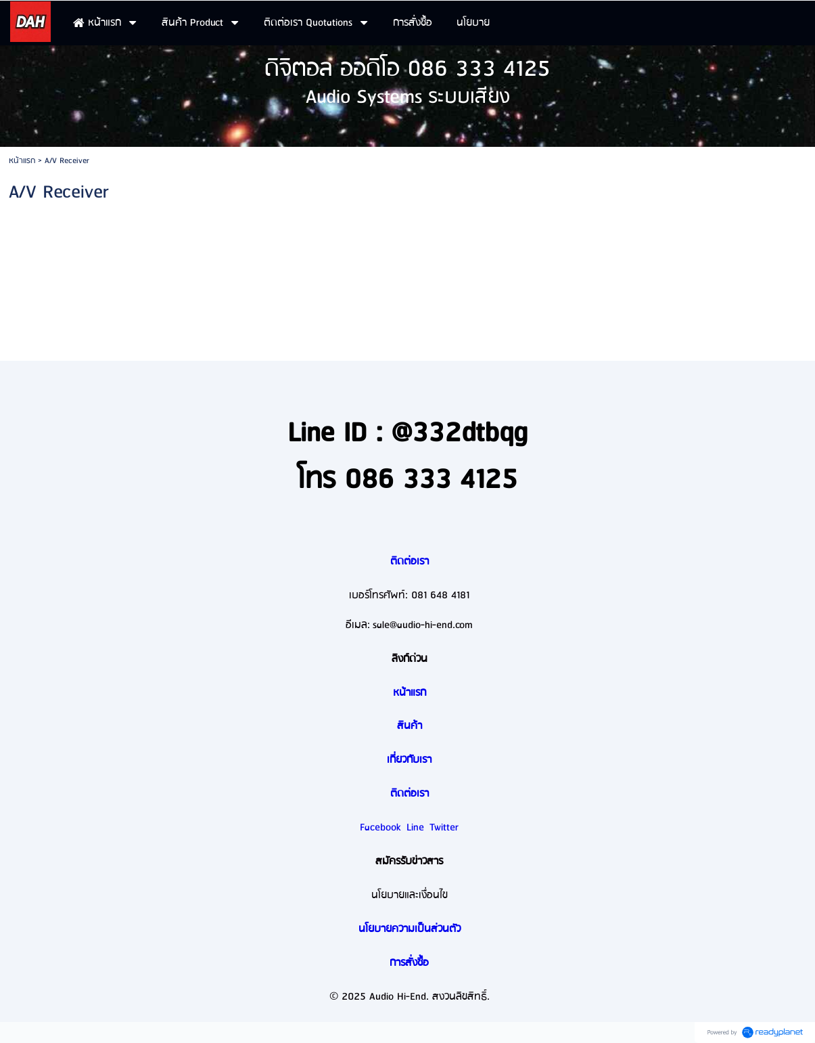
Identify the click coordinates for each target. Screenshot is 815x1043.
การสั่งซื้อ (409, 963)
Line (415, 828)
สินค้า (409, 726)
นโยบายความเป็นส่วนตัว (409, 929)
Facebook (380, 828)
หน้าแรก (22, 161)
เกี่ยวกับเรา (409, 760)
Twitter (444, 828)
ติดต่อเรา (409, 562)
